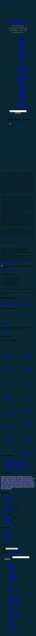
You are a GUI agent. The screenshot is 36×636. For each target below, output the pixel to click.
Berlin (25, 477)
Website (3, 271)
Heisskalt (26, 482)
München (7, 485)
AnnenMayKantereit (11, 477)
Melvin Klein (22, 104)
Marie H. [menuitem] (11, 624)
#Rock (22, 60)
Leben (6, 511)
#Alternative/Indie (21, 63)
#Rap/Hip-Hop (21, 72)
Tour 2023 (6, 487)
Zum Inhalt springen (7, 1)
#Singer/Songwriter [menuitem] (14, 598)
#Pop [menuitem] (10, 588)
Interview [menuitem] (11, 573)
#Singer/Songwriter (22, 73)
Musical (2, 485)
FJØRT (17, 482)
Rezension (22, 37)
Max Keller (21, 102)
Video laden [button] (4, 268)
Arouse (20, 552)
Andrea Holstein (22, 85)
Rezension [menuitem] (11, 564)
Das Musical (23, 478)
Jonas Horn (21, 94)
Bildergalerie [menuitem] (12, 583)
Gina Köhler (22, 92)
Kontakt (7, 539)
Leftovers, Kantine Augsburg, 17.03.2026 (17, 468)
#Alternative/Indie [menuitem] (14, 590)
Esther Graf (22, 480)
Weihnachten (27, 487)
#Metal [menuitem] (10, 592)
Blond (6, 478)
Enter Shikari (14, 480)
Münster (11, 485)
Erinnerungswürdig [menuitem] (14, 581)
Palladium (26, 485)
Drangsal (3, 480)
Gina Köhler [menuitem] (12, 617)
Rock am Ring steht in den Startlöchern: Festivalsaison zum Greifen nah (17, 460)
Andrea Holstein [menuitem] (13, 610)
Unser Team (21, 82)
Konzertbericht (21, 41)
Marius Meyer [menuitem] (12, 626)
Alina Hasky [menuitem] (12, 609)
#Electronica (22, 75)
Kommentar (21, 51)
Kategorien (20, 36)
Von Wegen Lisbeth (19, 487)
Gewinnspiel (22, 48)
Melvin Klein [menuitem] (12, 629)
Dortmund (32, 478)
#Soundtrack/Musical (21, 77)
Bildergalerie (22, 56)
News (6, 515)
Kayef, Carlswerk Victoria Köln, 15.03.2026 (18, 469)
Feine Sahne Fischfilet (10, 482)
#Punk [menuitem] (10, 595)
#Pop (21, 61)
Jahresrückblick (22, 49)
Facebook (10, 271)
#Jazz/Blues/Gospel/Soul (23, 78)
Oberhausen (16, 485)
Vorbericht (22, 39)
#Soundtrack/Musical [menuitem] (14, 602)
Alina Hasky (22, 84)
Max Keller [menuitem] (11, 627)
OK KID (22, 485)
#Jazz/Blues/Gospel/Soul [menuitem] (16, 603)
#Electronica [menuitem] (12, 600)
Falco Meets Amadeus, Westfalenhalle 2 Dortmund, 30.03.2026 (17, 465)
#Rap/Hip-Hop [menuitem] (12, 597)
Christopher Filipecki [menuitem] (14, 614)
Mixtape (7, 513)
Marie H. (22, 99)
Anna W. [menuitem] (11, 612)
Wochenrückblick (10, 523)
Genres (20, 58)
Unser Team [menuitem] (12, 607)
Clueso (18, 478)
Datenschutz (8, 531)
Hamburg (21, 482)
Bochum (11, 478)
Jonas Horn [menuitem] (11, 619)
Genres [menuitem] (7, 585)
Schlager (31, 485)
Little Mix (24, 483)
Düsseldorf (7, 480)
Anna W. (22, 87)
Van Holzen (11, 487)
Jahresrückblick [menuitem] (13, 576)
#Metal (22, 65)
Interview (22, 46)
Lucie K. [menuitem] (11, 622)
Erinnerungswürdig (22, 54)
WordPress (11, 552)
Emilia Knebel (21, 90)
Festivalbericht (21, 42)
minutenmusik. (18, 21)
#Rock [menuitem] (10, 586)
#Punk (22, 70)
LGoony (20, 483)
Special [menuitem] (10, 580)
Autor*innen (20, 80)
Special (22, 53)
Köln (9, 483)
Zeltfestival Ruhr (8, 489)
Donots (28, 478)
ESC (18, 480)
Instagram (17, 271)
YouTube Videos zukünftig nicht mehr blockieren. (17, 266)
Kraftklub (5, 483)
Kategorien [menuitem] (8, 562)
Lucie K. (22, 97)
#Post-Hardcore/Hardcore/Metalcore (24, 67)
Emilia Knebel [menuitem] (12, 615)
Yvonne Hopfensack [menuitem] (14, 631)
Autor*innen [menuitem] (8, 605)
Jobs (6, 536)
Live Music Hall (31, 483)
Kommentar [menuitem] (12, 578)
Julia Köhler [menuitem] (12, 621)
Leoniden (15, 483)
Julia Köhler (22, 96)
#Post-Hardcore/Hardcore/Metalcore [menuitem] (19, 593)
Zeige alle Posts (5, 332)
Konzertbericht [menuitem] (13, 568)
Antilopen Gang (20, 477)
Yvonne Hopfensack (22, 106)
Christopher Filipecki (21, 89)
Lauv (11, 483)
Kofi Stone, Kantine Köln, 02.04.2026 (16, 462)
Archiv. (3, 548)
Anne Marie (3, 477)
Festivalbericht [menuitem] (12, 569)
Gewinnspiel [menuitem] (12, 574)
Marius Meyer (21, 101)
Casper (14, 478)
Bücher (7, 498)
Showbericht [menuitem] (12, 571)
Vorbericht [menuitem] (11, 566)
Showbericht (22, 44)
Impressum (8, 534)
